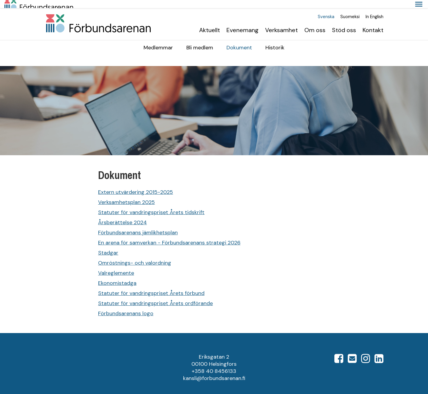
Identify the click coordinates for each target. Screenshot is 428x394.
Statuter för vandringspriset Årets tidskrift (151, 204)
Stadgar (108, 244)
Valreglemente (116, 265)
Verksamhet (281, 22)
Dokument (239, 39)
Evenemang (242, 22)
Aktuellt (209, 22)
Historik (274, 39)
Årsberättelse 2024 (122, 214)
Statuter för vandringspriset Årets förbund (151, 285)
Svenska (326, 9)
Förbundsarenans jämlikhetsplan (138, 224)
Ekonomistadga (117, 275)
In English (374, 9)
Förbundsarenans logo (125, 305)
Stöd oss (344, 22)
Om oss (314, 22)
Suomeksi (350, 9)
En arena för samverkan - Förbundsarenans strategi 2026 (169, 234)
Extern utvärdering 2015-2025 (135, 184)
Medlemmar (158, 39)
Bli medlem (199, 39)
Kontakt (373, 22)
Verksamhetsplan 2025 (126, 194)
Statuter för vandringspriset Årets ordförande (155, 295)
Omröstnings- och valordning (134, 254)
